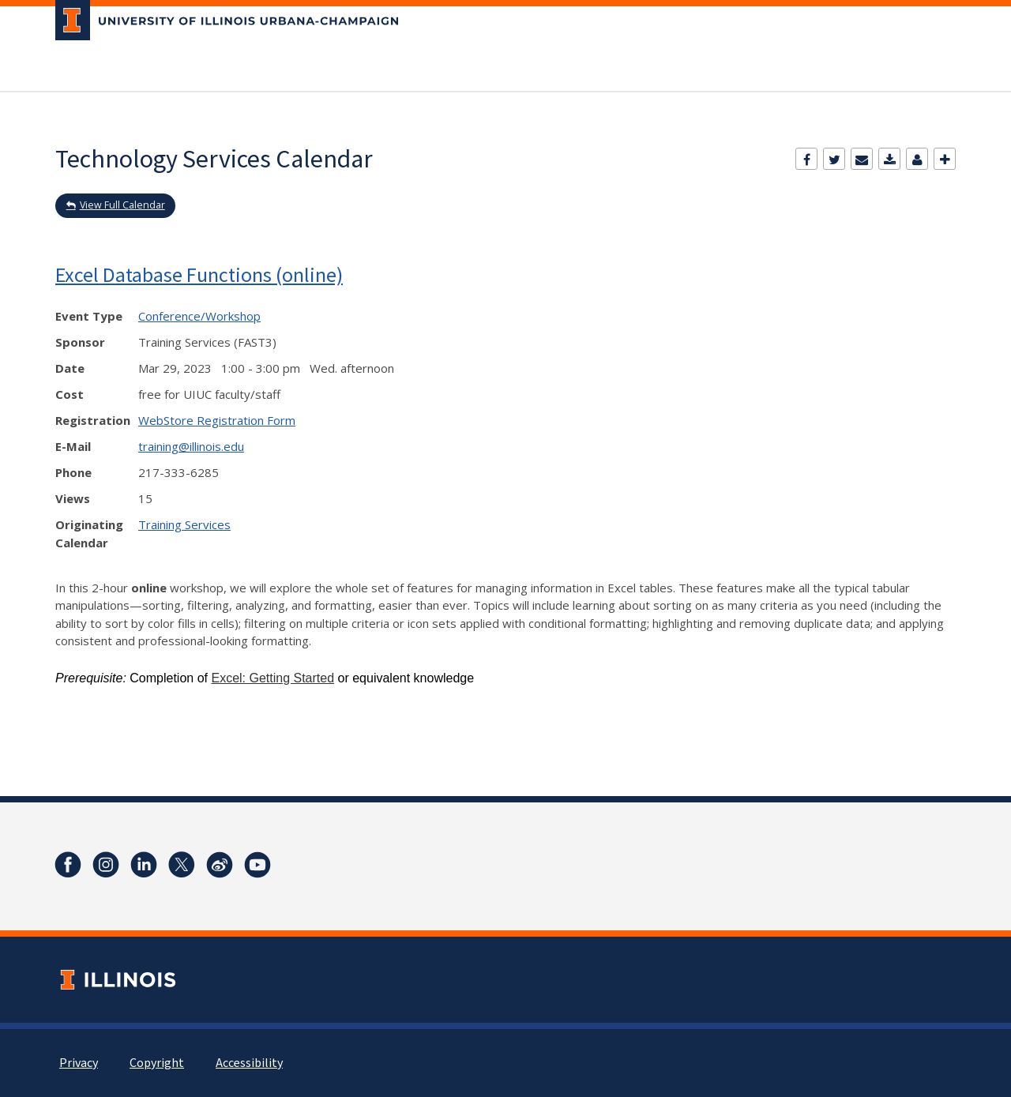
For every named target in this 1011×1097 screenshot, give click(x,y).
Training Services (184, 524)
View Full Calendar (122, 205)
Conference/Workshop (199, 316)
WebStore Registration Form (216, 420)
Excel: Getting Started (272, 678)
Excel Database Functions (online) (199, 274)
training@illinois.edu (191, 446)
